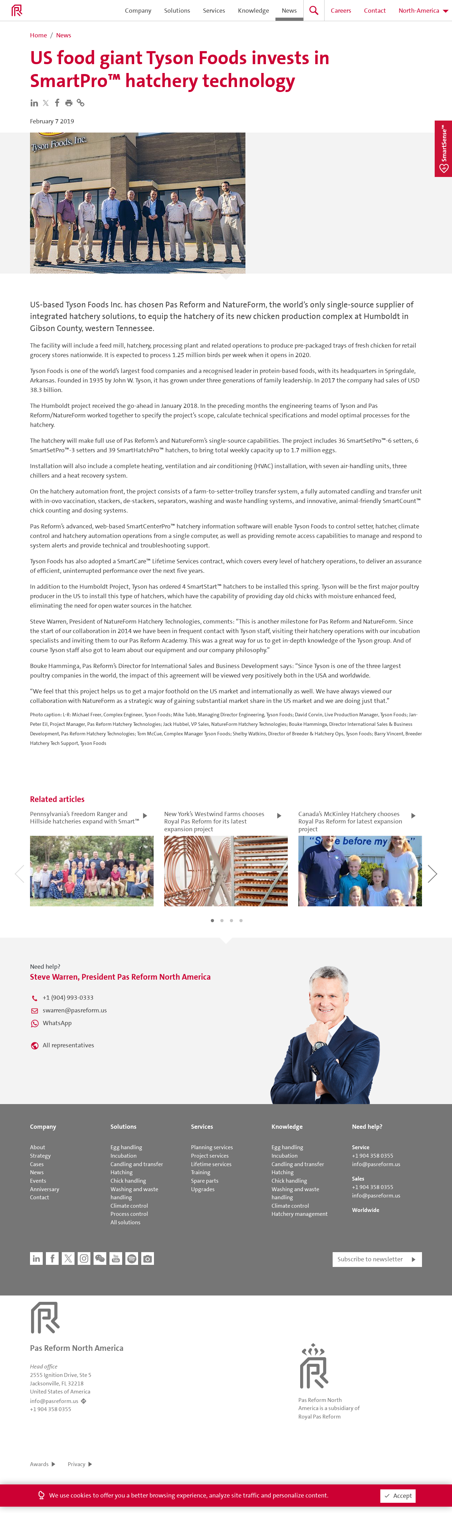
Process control (129, 1214)
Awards (39, 1464)
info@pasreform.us (376, 1164)
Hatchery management (300, 1214)
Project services (210, 1155)
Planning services (212, 1147)
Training (200, 1172)
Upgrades (203, 1189)
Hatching (122, 1172)
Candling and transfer (137, 1164)
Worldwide (365, 1210)
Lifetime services (211, 1164)
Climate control (129, 1205)
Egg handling (126, 1147)
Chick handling (128, 1180)
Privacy (76, 1464)
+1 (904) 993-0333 (68, 997)
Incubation (124, 1155)
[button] (70, 102)
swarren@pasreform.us (75, 1010)
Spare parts (205, 1180)
